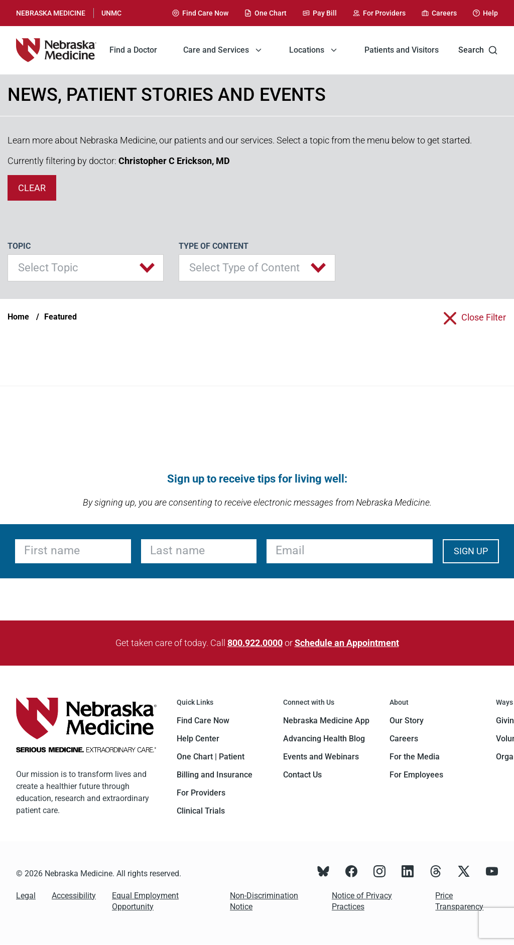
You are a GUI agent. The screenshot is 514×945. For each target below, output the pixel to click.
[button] (86, 267)
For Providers (201, 793)
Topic (19, 246)
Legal (26, 895)
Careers (404, 738)
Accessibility (74, 895)
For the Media (415, 756)
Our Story (407, 720)
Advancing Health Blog (324, 738)
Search (478, 50)
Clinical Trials (201, 811)
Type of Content (213, 246)
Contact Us (302, 774)
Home (18, 317)
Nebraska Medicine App (326, 720)
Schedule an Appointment (347, 643)
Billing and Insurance (214, 774)
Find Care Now (203, 720)
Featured (60, 317)
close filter (483, 317)
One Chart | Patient (210, 756)
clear (32, 188)
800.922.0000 (255, 643)
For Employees (416, 774)
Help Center (198, 738)
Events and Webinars (321, 756)
